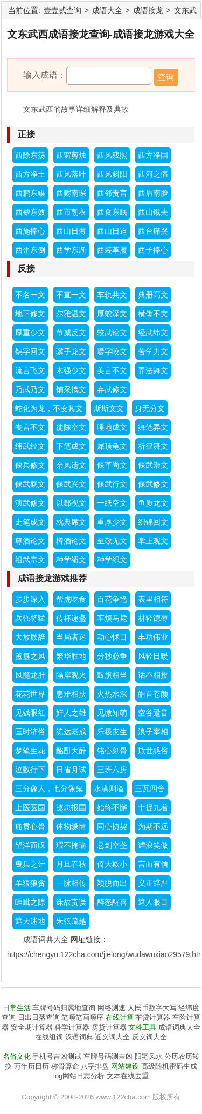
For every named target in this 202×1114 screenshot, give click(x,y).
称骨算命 (65, 1066)
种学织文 (112, 559)
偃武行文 (112, 484)
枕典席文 (71, 522)
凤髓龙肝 (30, 675)
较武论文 (112, 332)
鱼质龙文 (153, 503)
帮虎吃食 (71, 599)
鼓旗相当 (112, 675)
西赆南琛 (71, 193)
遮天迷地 (30, 921)
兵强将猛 (30, 618)
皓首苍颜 (153, 693)
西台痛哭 (153, 231)
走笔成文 (30, 522)
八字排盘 (95, 1066)
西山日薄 (71, 231)
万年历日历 (31, 1066)
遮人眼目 (153, 902)
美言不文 (112, 370)
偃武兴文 (71, 484)
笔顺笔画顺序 (82, 1017)
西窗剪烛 (71, 155)
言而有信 (153, 864)
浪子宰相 (153, 731)
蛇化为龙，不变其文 (49, 408)
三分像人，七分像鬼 (49, 788)
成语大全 (107, 10)
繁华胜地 (71, 656)
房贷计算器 (109, 1027)
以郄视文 (71, 503)
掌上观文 (153, 540)
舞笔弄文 (153, 427)
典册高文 (153, 294)
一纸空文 (112, 503)
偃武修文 (153, 484)
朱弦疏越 (71, 921)
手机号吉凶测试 (56, 1056)
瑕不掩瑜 (71, 845)
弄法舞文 (153, 370)
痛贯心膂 (30, 826)
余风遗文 (71, 465)
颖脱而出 (112, 883)
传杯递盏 (71, 618)
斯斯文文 (109, 408)
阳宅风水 (149, 1056)
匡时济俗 (30, 731)
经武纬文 (153, 332)
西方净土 (30, 174)
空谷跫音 (153, 712)
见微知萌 (112, 712)
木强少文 (71, 370)
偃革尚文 (112, 465)
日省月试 (71, 769)
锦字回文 (30, 351)
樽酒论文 (71, 540)
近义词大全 (112, 1037)
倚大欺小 (112, 864)
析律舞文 (153, 446)
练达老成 (71, 731)
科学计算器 (71, 1027)
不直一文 (71, 294)
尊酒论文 (30, 540)
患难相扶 (71, 693)
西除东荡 (30, 155)
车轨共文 (112, 294)
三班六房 (112, 769)
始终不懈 (112, 807)
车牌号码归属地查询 (63, 1008)
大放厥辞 (30, 637)
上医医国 (30, 807)
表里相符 (153, 599)
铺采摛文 (71, 389)
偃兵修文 (30, 465)
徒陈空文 (71, 427)
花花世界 (30, 693)
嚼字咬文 (112, 351)
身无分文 (150, 408)
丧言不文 (30, 427)
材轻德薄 (153, 618)
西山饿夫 (153, 212)
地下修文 (30, 313)
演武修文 (30, 503)
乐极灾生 (112, 731)
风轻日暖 (153, 656)
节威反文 (71, 332)
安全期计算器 (32, 1027)
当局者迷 (71, 637)
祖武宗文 (30, 559)
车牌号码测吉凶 (108, 1056)
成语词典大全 (45, 939)
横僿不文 (153, 313)
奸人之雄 (71, 712)
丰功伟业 (153, 637)
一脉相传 (71, 883)
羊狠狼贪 (30, 883)
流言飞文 (30, 370)
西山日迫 (112, 231)
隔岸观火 (71, 675)
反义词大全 (149, 1037)
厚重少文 (30, 332)
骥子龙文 (71, 351)
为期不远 (153, 826)
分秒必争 (112, 656)
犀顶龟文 (112, 446)
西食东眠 (112, 212)
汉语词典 (79, 1037)
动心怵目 (112, 637)
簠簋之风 (30, 656)
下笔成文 (71, 446)
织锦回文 (153, 522)
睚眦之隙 (30, 902)
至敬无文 (112, 540)
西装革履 (112, 250)
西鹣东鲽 (30, 193)
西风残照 (112, 155)
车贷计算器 (152, 1017)
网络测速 (111, 1008)
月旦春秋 (71, 864)
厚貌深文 (112, 313)
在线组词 (49, 1037)
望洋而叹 (30, 845)
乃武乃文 (30, 389)
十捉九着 (153, 807)
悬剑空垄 (112, 845)
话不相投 (153, 675)
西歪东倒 (30, 250)
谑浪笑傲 (153, 845)
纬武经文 (30, 446)
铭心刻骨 (112, 750)
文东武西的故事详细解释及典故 (76, 109)
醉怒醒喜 (112, 902)
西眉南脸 (153, 193)
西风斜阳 (112, 174)
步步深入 (30, 599)
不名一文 (30, 294)
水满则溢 (109, 788)
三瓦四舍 (150, 788)
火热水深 (112, 693)
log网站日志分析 (79, 1076)
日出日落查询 (39, 1017)
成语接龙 (148, 10)
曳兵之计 (30, 864)
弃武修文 (112, 389)
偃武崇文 (153, 465)
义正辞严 (153, 883)
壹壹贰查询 (62, 10)
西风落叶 (71, 174)
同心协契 (112, 826)
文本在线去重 (128, 1076)
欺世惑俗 (153, 750)
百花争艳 (112, 599)
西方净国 (153, 155)
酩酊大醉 (71, 750)
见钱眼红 (30, 712)
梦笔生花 (30, 750)
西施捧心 (30, 231)
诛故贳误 (71, 902)
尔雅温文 (71, 313)
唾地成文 (112, 427)
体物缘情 (71, 826)
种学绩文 (71, 559)
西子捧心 (153, 250)
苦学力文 (153, 351)
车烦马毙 (112, 618)
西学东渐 (71, 250)
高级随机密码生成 (169, 1066)
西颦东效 (30, 212)
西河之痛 (153, 174)
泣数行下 (30, 769)
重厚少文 (112, 522)
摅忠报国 (71, 807)
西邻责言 (112, 193)
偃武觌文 (30, 484)
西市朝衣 (71, 212)
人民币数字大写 (152, 1008)
